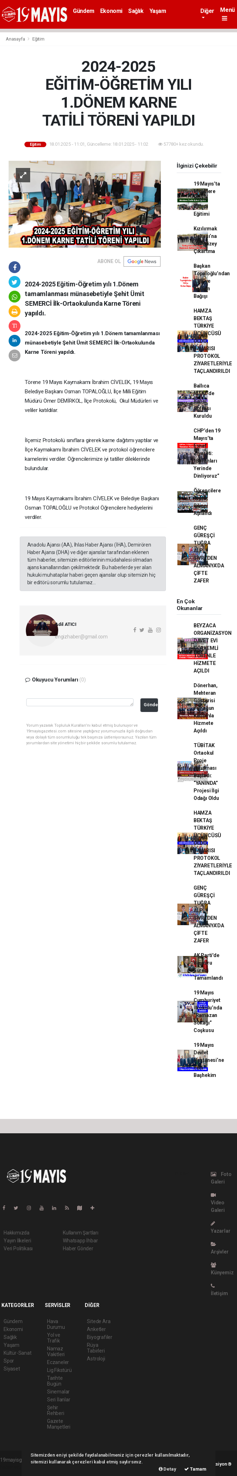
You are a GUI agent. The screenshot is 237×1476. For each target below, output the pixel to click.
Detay (167, 1469)
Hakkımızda (16, 1233)
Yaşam (157, 11)
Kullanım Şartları (80, 1233)
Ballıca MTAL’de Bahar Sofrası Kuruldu (204, 401)
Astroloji (96, 1359)
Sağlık (136, 11)
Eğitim (38, 39)
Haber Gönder (78, 1248)
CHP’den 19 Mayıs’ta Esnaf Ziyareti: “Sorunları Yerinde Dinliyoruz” (207, 453)
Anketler (96, 1329)
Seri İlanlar (58, 1399)
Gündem (83, 11)
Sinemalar (58, 1392)
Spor (9, 1361)
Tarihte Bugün (55, 1381)
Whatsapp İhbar (80, 1240)
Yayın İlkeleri (17, 1240)
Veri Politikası (18, 1248)
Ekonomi (111, 11)
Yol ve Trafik (53, 1338)
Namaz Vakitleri (56, 1351)
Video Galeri (218, 1202)
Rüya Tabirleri (95, 1348)
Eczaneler (58, 1362)
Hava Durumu (56, 1324)
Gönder (151, 704)
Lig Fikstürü (59, 1370)
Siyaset (12, 1369)
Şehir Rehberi (55, 1410)
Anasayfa (16, 39)
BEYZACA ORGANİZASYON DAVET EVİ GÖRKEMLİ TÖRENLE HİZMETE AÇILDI (213, 648)
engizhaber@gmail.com (81, 636)
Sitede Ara (98, 1321)
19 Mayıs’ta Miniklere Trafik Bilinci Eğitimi (207, 199)
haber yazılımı (15, 1467)
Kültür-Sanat (18, 1353)
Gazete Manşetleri (58, 1424)
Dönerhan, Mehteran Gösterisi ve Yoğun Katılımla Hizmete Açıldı (206, 708)
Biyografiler (99, 1337)
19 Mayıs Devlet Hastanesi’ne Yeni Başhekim (209, 1060)
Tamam (195, 1469)
